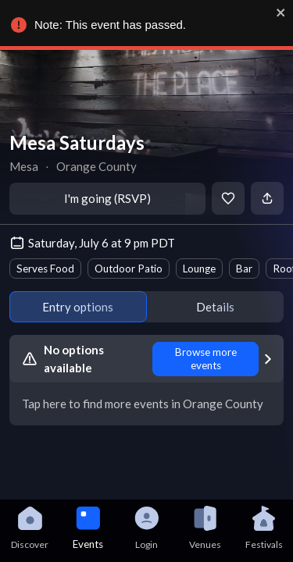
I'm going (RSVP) (107, 198)
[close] (277, 12)
